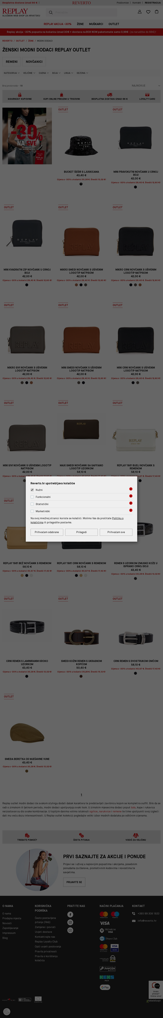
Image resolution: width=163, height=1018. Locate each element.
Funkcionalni (43, 497)
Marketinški (43, 511)
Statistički (42, 504)
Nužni (39, 490)
